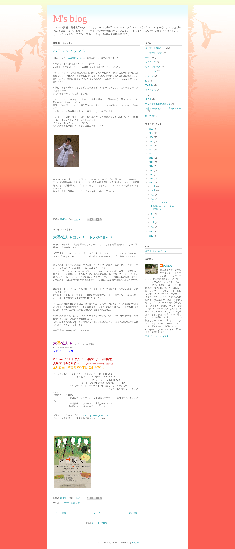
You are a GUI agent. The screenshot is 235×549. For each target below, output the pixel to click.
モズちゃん (150, 90)
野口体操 (149, 115)
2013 (151, 182)
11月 (153, 186)
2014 (151, 178)
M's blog (70, 18)
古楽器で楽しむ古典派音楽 (158, 104)
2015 (151, 174)
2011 (151, 236)
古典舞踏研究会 (75, 58)
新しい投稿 (60, 513)
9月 (153, 194)
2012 (151, 231)
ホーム (97, 513)
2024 (151, 137)
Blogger (135, 542)
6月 (153, 218)
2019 (151, 158)
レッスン (149, 76)
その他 (148, 57)
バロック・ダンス (69, 51)
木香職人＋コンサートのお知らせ (83, 237)
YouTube (149, 85)
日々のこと (150, 62)
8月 (153, 198)
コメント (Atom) (99, 523)
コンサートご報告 (153, 52)
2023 (151, 141)
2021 (151, 149)
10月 (153, 190)
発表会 (148, 99)
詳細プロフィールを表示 (157, 336)
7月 (153, 214)
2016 (151, 170)
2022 (151, 145)
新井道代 (167, 265)
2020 (151, 153)
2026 (151, 129)
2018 (151, 162)
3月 (153, 226)
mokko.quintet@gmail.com (95, 415)
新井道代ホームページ (155, 251)
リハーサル (150, 71)
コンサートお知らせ (70, 502)
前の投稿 (133, 513)
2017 (151, 166)
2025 (151, 133)
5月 (153, 222)
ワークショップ (152, 66)
